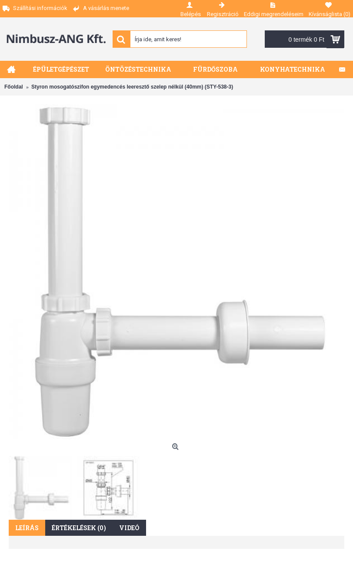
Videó (129, 528)
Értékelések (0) (79, 528)
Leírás (27, 528)
